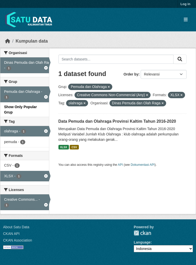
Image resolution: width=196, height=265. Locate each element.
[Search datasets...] (116, 59)
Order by (131, 74)
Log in (185, 4)
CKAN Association (17, 240)
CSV (74, 147)
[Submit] (180, 59)
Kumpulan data (32, 41)
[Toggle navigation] (185, 19)
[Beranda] (7, 41)
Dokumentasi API (143, 165)
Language (142, 242)
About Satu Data (16, 227)
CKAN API (11, 234)
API (120, 165)
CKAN (142, 233)
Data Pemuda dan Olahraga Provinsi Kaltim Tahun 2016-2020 (117, 121)
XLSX (63, 147)
